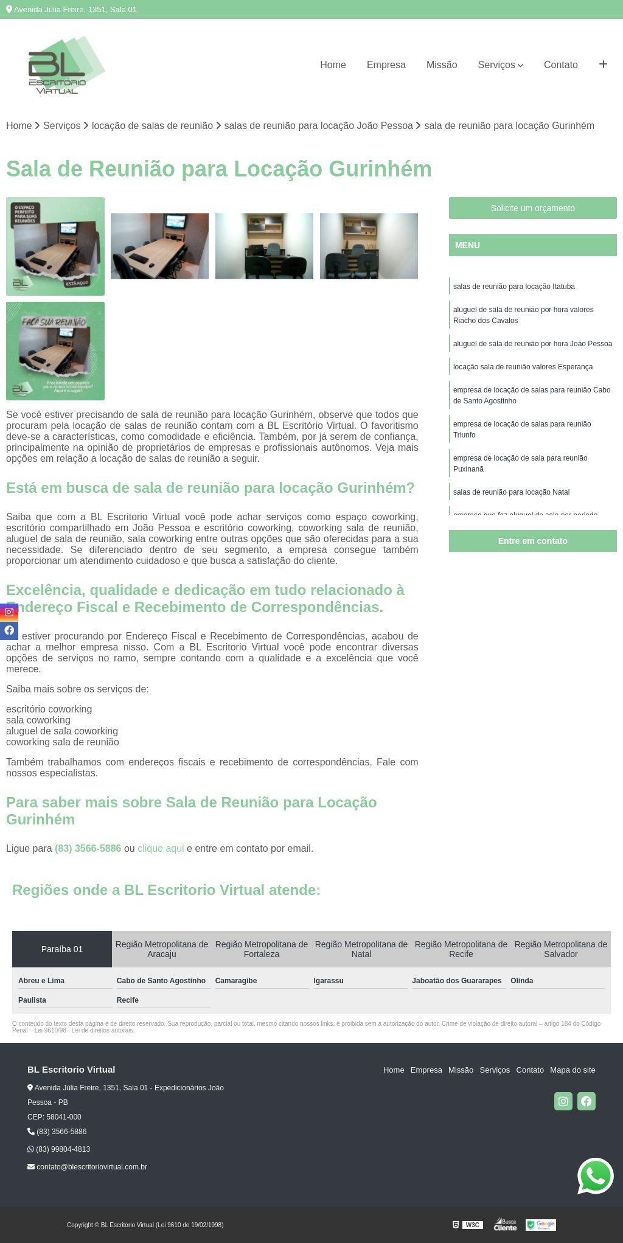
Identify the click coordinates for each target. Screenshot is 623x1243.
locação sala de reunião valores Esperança (523, 367)
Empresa (386, 65)
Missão (442, 65)
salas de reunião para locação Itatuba (514, 286)
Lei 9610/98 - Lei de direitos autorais (84, 1030)
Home (333, 65)
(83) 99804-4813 (58, 1149)
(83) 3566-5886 (89, 848)
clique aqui (160, 848)
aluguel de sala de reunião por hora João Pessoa (533, 343)
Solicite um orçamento (533, 208)
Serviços (496, 65)
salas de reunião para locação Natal (511, 492)
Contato (561, 65)
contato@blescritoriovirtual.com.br (87, 1167)
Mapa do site (572, 1069)
